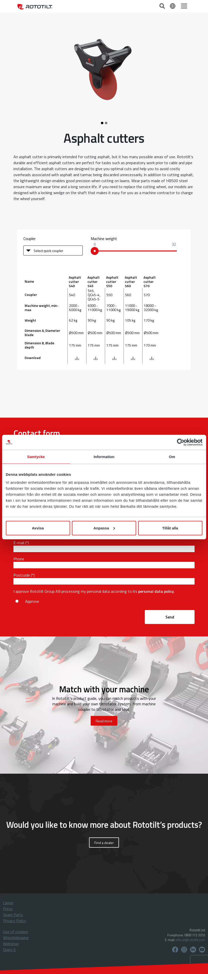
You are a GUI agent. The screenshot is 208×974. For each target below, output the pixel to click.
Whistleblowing (16, 938)
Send (169, 617)
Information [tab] (104, 457)
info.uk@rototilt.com (190, 939)
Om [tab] (172, 457)
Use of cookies (15, 932)
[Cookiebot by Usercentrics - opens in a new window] (180, 442)
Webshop (11, 944)
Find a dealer (104, 842)
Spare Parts (13, 915)
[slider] (95, 251)
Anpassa (104, 528)
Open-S (9, 950)
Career (8, 903)
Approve (32, 601)
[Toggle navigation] (184, 6)
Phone (18, 559)
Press (8, 909)
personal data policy (156, 591)
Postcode (21, 575)
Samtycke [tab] (36, 457)
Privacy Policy (14, 921)
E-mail (18, 543)
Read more (104, 720)
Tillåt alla (170, 528)
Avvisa (38, 528)
